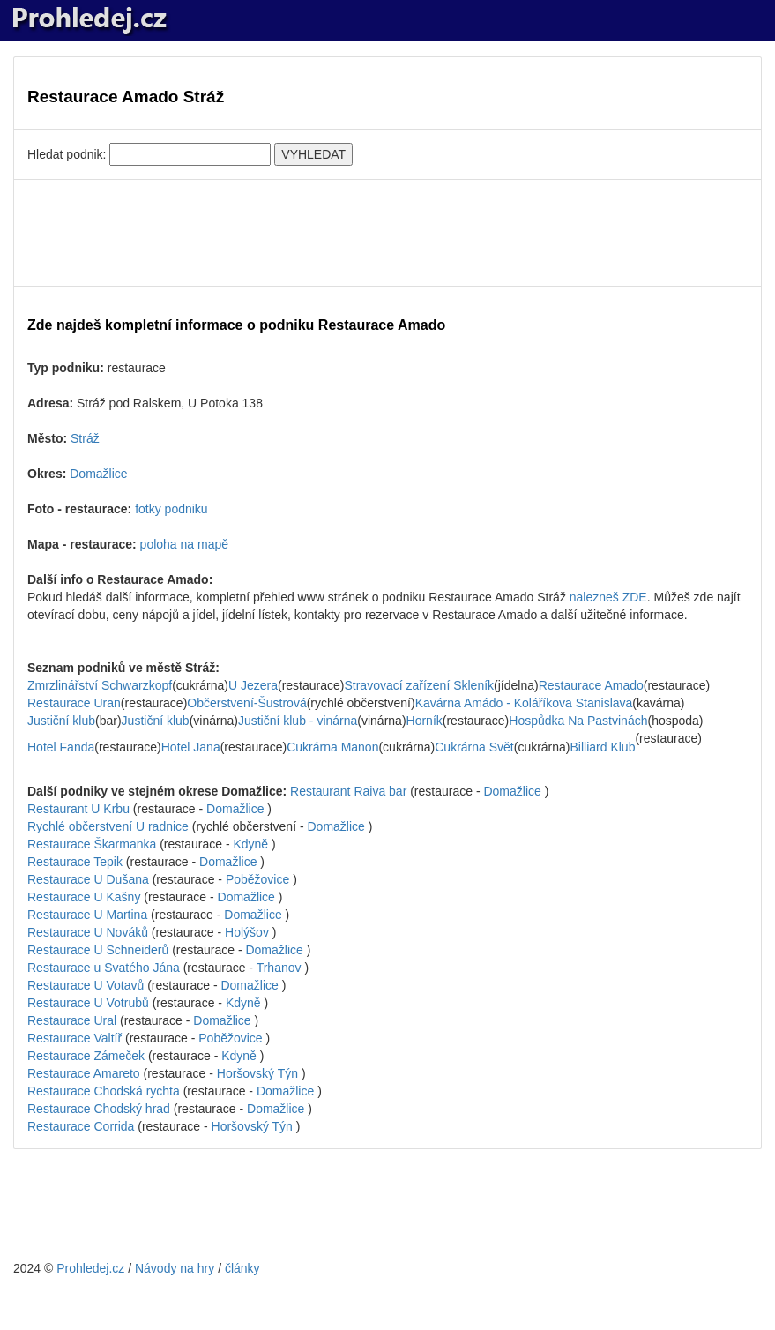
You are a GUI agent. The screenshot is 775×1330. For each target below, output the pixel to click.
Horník (424, 721)
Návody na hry (174, 1268)
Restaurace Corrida (80, 1126)
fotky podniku (171, 509)
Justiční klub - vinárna (297, 721)
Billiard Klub (603, 747)
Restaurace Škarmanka (91, 844)
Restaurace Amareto (83, 1073)
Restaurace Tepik (75, 862)
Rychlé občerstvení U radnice (108, 826)
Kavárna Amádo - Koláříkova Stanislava (524, 703)
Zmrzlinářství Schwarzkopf (99, 685)
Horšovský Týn (257, 1073)
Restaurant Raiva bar (348, 791)
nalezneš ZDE (608, 597)
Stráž (85, 438)
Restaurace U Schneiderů (97, 950)
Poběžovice (257, 879)
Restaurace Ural (71, 1020)
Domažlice (98, 474)
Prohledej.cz (90, 1268)
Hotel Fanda (60, 747)
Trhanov (279, 967)
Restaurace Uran (74, 703)
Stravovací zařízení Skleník (419, 685)
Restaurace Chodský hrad (98, 1109)
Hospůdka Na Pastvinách (578, 721)
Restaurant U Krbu (78, 809)
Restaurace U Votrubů (88, 1003)
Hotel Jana (190, 747)
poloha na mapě (184, 544)
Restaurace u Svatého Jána (103, 967)
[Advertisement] (387, 233)
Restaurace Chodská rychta (103, 1091)
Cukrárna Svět (474, 747)
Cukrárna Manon (332, 747)
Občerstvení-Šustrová (246, 703)
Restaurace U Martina (87, 915)
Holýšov (247, 932)
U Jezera (253, 685)
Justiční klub (61, 721)
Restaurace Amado (591, 685)
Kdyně (250, 844)
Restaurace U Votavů (85, 985)
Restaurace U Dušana (88, 879)
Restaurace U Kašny (83, 897)
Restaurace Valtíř (74, 1038)
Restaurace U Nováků (87, 932)
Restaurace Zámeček (86, 1056)
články (242, 1268)
